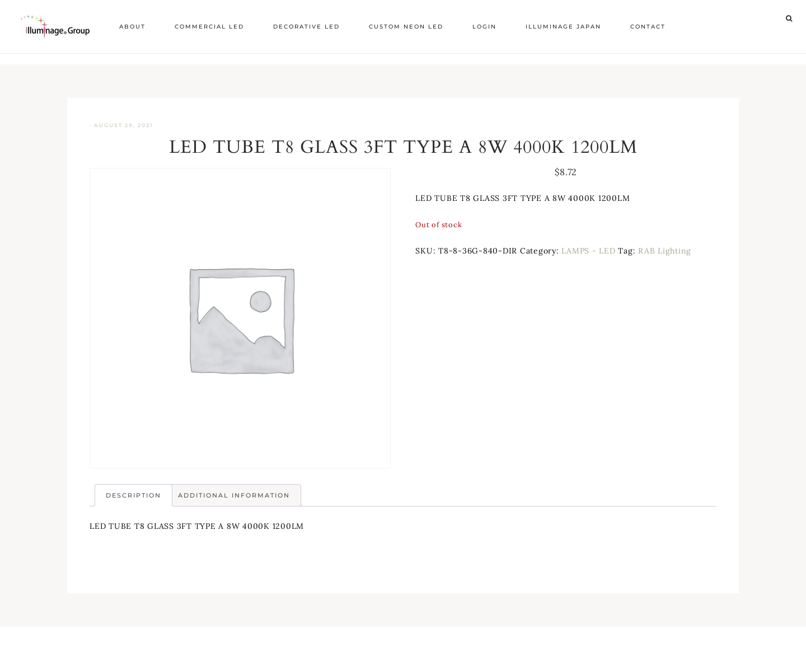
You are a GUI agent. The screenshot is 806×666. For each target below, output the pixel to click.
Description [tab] (133, 495)
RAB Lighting (664, 251)
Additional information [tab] (234, 495)
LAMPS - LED (588, 251)
